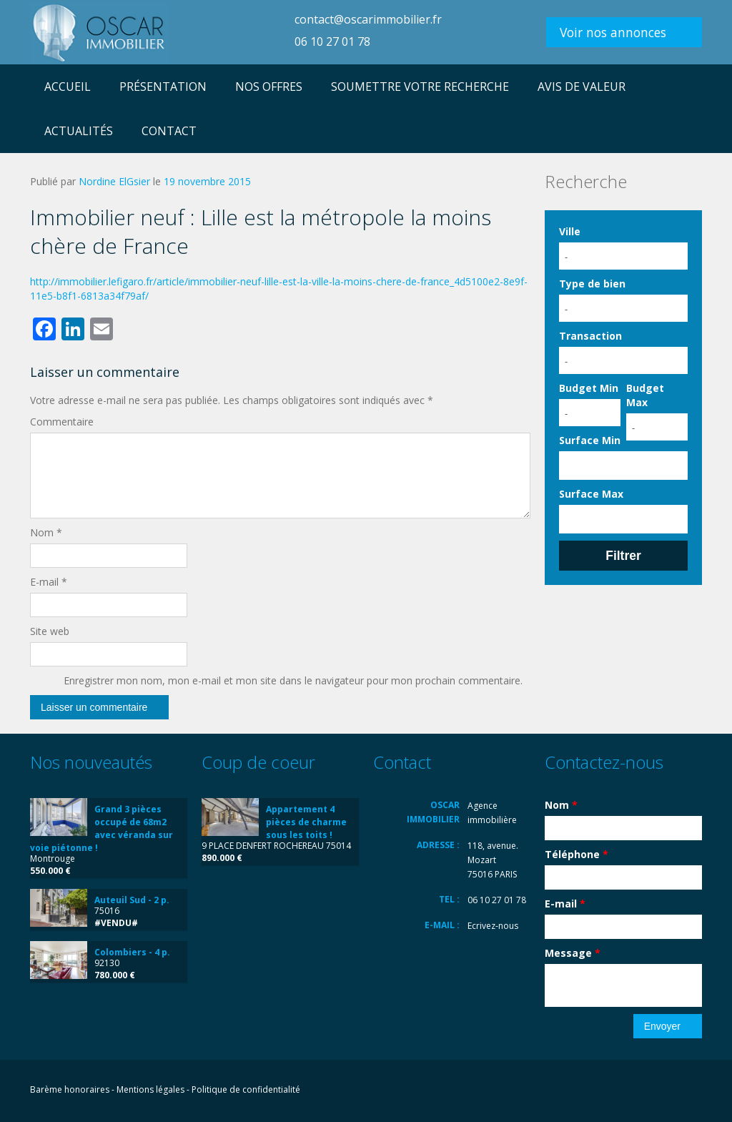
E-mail (48, 582)
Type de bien (592, 283)
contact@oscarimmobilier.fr (368, 19)
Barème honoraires (69, 1089)
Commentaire (62, 421)
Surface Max (591, 494)
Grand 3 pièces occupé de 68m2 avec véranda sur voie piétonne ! (101, 828)
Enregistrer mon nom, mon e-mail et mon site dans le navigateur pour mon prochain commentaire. (293, 680)
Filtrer (623, 555)
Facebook (600, 1091)
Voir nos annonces (613, 32)
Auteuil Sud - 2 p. (131, 900)
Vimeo (694, 1091)
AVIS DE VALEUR (581, 86)
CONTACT (169, 131)
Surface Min (589, 440)
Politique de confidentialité (246, 1089)
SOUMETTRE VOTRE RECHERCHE (420, 86)
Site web (49, 631)
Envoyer (662, 1026)
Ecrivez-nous (493, 926)
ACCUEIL (67, 86)
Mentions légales (150, 1089)
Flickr (628, 1091)
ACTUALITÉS (78, 131)
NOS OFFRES (268, 86)
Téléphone (576, 854)
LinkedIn (661, 1091)
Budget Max (645, 395)
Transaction (590, 336)
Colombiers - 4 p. (132, 952)
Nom (46, 532)
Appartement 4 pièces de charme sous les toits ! (306, 822)
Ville (569, 231)
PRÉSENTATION (163, 86)
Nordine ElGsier (114, 181)
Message (572, 953)
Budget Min (588, 388)
